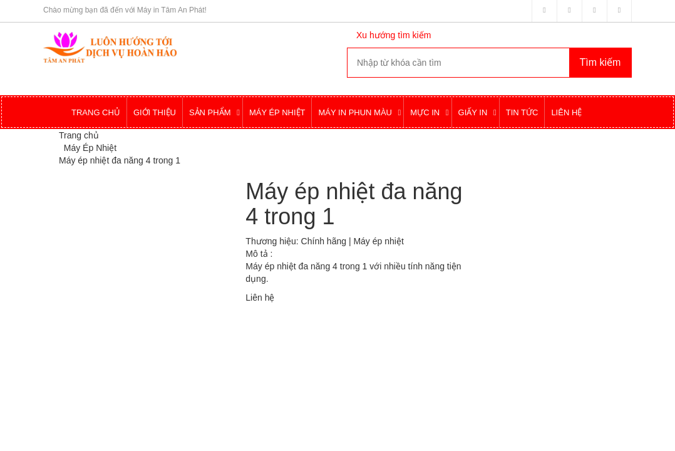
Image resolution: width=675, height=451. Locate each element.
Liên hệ (259, 298)
